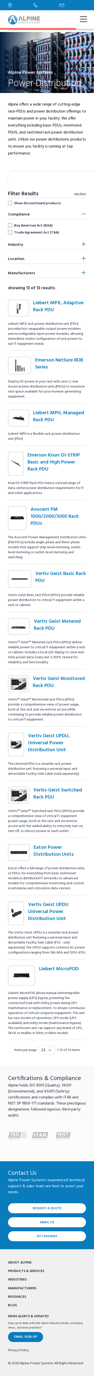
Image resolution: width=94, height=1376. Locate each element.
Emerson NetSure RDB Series (59, 363)
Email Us (47, 1222)
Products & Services (26, 1271)
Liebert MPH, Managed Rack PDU (58, 416)
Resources (17, 1297)
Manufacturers (22, 1288)
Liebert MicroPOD (59, 969)
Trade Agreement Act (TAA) (36, 232)
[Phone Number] (46, 5)
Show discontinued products (37, 203)
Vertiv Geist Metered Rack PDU (57, 625)
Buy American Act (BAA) (33, 225)
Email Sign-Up (25, 1337)
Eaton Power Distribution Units (54, 851)
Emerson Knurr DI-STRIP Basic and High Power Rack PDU (54, 462)
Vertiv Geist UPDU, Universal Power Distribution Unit (49, 743)
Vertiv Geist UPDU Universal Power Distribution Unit (48, 912)
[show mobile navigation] (83, 19)
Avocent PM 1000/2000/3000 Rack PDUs (55, 517)
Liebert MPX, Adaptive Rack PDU (58, 306)
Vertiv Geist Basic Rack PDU (60, 577)
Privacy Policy (18, 1350)
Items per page (25, 1050)
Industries (17, 1279)
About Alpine (20, 1263)
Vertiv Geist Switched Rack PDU (57, 793)
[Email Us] (72, 5)
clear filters (80, 194)
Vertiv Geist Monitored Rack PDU (59, 682)
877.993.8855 (47, 1236)
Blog (12, 1305)
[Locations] (21, 5)
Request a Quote (47, 1208)
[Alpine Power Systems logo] (24, 19)
